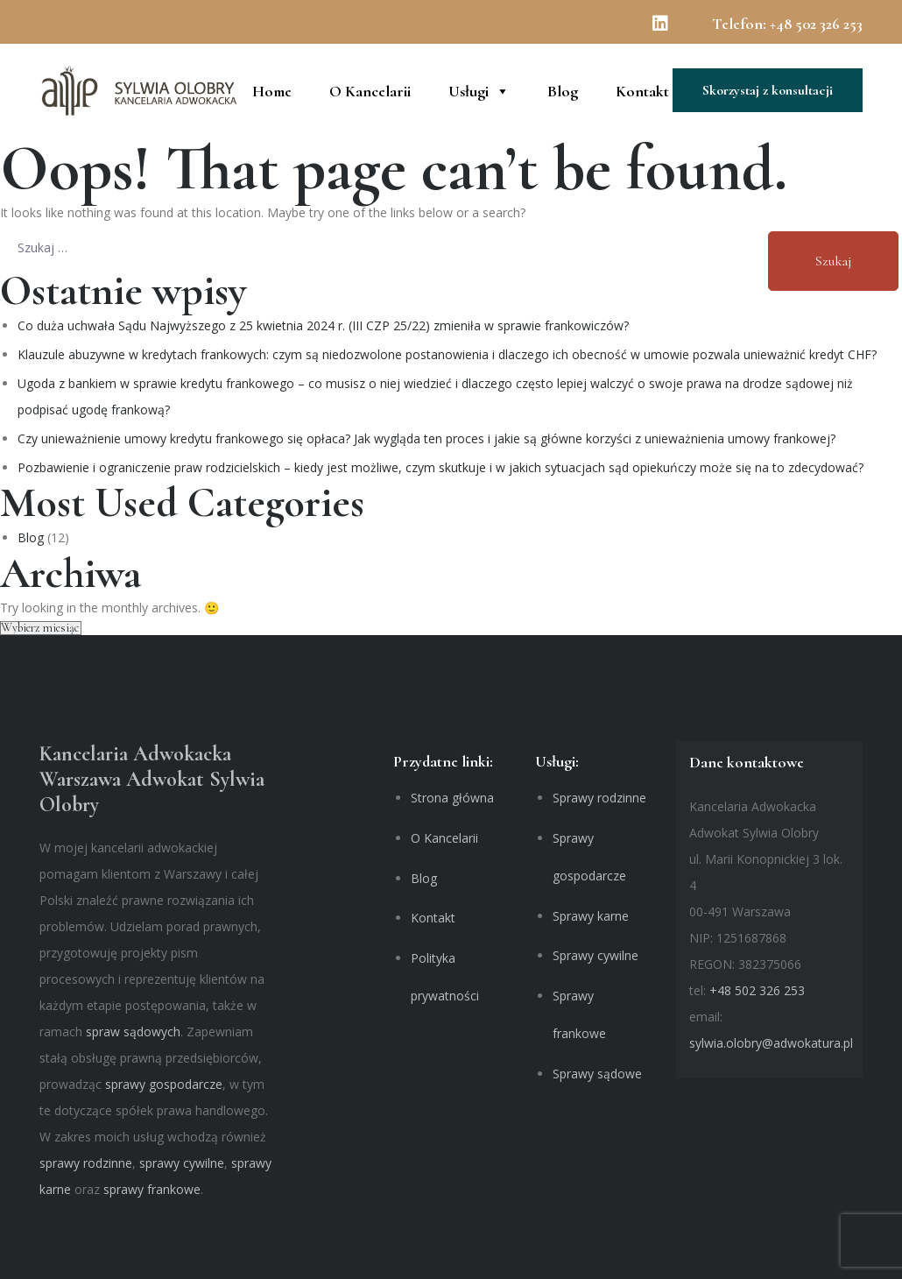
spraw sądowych (133, 1031)
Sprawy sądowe (597, 1073)
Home (272, 90)
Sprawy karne (591, 916)
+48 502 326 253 (816, 23)
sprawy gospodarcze (163, 1084)
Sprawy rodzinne (599, 797)
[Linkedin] (669, 27)
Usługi (479, 90)
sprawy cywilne (181, 1163)
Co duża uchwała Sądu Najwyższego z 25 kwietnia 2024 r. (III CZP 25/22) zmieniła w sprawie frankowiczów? (323, 325)
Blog (562, 90)
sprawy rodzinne (85, 1163)
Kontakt (642, 90)
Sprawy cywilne (595, 955)
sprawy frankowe (152, 1189)
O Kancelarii (370, 90)
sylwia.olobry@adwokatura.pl (771, 1043)
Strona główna (452, 797)
